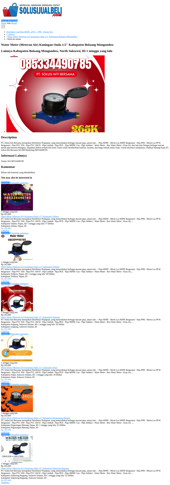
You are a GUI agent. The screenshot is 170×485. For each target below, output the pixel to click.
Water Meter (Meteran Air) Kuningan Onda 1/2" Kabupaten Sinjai (29, 367)
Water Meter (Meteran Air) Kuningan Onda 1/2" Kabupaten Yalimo (29, 216)
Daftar (4, 23)
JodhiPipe (5, 231)
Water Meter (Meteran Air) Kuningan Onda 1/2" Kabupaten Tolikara (30, 267)
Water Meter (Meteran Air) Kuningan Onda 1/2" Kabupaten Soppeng (30, 317)
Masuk (14, 23)
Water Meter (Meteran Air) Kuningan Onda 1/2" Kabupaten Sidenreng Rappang (35, 468)
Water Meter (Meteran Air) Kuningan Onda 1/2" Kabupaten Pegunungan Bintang (35, 418)
